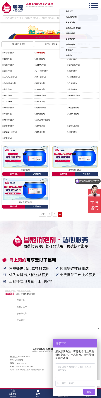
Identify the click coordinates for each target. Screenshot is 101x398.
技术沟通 (14, 174)
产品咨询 (37, 174)
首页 (42, 214)
